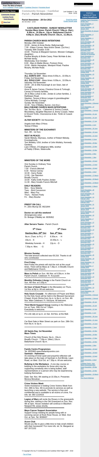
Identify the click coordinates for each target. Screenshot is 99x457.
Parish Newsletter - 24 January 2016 (87, 208)
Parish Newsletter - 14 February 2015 (87, 197)
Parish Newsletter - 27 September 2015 (87, 270)
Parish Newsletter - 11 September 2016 (87, 93)
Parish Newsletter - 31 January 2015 (87, 205)
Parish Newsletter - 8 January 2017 (87, 35)
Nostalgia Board (44, 7)
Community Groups (8, 14)
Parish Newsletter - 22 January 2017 (87, 28)
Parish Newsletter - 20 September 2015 (87, 273)
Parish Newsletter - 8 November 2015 (87, 248)
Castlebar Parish (8, 17)
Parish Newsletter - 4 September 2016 (87, 96)
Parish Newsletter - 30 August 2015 (87, 284)
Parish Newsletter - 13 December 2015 (87, 230)
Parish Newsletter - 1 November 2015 (87, 252)
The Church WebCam (87, 378)
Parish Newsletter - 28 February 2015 (87, 190)
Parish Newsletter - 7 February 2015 (87, 201)
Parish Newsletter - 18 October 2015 (87, 259)
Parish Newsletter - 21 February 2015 (87, 194)
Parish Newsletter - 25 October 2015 (87, 255)
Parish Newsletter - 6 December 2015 (87, 234)
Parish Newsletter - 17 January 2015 (87, 212)
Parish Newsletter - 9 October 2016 (87, 82)
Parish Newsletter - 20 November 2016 (87, 60)
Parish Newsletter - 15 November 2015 (87, 244)
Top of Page (27, 454)
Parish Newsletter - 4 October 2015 (87, 266)
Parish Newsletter (9, 19)
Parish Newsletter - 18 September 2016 (87, 89)
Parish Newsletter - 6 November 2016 (87, 67)
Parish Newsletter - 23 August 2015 (87, 288)
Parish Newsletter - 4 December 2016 (87, 56)
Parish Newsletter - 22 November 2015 (87, 241)
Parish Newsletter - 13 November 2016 (87, 64)
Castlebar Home (8, 11)
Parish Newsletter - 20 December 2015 (87, 226)
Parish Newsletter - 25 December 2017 (87, 42)
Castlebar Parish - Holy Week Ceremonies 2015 (88, 364)
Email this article (71, 19)
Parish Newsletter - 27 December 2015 (87, 223)
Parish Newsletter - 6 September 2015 (87, 281)
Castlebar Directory (31, 7)
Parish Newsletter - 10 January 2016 (87, 216)
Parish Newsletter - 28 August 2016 (87, 100)
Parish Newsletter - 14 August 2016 (87, 107)
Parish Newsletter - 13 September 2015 (87, 277)
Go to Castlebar (8, 7)
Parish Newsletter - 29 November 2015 (87, 237)
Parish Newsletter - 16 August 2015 (87, 291)
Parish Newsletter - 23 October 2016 (87, 75)
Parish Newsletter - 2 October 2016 (87, 85)
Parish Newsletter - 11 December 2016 (87, 49)
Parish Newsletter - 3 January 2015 (87, 219)
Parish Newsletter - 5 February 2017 (87, 24)
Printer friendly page (70, 21)
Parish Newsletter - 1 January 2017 (87, 38)
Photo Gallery (19, 7)
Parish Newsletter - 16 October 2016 (87, 78)
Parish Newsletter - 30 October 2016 (87, 71)
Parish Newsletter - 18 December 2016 (87, 46)
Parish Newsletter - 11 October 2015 (87, 263)
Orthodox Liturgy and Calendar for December (88, 53)
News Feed (7, 22)
